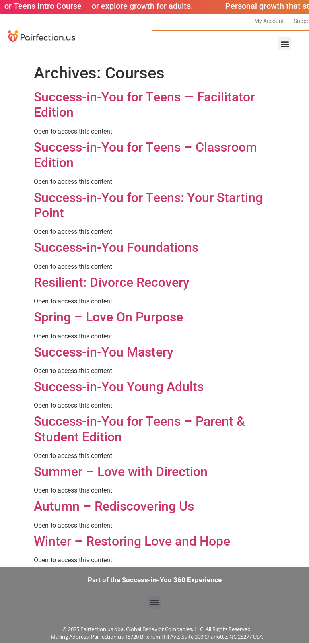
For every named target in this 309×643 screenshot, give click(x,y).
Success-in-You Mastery (103, 352)
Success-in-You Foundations (116, 247)
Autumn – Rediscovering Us (114, 506)
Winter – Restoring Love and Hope (132, 541)
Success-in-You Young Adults (119, 386)
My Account (269, 21)
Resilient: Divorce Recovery (112, 282)
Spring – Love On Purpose (108, 317)
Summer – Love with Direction (121, 471)
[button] (284, 43)
